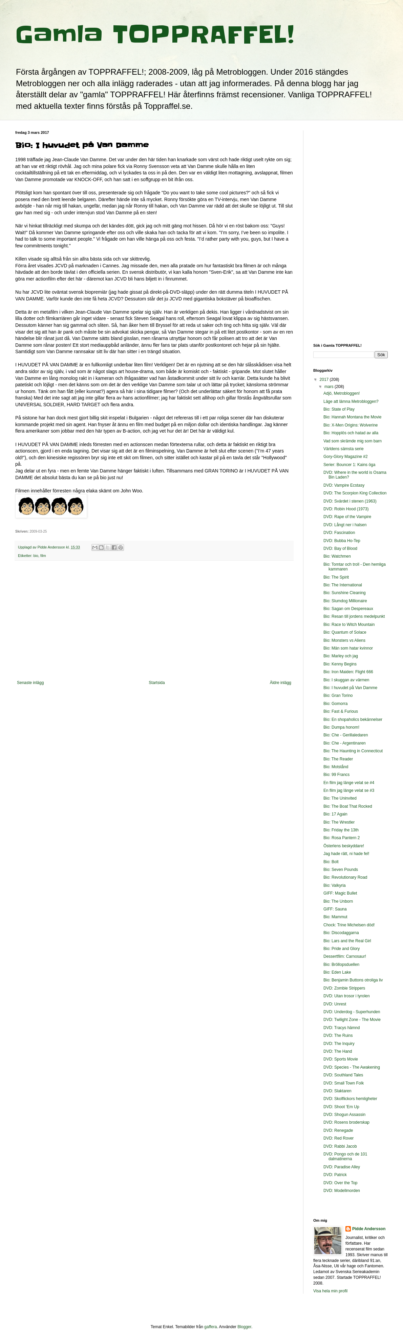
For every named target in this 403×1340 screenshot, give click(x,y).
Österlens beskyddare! (343, 846)
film (43, 556)
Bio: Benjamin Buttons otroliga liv (353, 980)
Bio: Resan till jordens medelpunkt (354, 616)
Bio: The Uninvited (340, 798)
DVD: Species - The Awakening (351, 1067)
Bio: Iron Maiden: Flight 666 (348, 671)
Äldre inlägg (280, 682)
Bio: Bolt (331, 861)
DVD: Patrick (335, 1174)
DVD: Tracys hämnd (341, 1027)
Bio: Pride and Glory (341, 948)
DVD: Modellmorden (341, 1190)
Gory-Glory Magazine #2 (345, 456)
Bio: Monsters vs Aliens (344, 640)
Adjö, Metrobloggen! (341, 393)
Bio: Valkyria (334, 885)
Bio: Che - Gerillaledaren (345, 735)
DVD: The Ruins (338, 1035)
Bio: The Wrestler (339, 822)
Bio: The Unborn (338, 901)
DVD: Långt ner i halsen (344, 524)
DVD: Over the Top (340, 1182)
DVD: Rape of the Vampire (347, 516)
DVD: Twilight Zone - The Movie (352, 1019)
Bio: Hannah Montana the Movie (352, 417)
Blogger (244, 1326)
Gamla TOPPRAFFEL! (154, 34)
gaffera (210, 1326)
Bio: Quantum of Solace (344, 632)
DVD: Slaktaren (337, 1091)
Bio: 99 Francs (336, 774)
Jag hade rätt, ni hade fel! (346, 853)
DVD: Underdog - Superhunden (351, 1011)
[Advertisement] (154, 624)
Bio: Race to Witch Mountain (349, 624)
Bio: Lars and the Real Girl (347, 941)
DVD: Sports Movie (340, 1059)
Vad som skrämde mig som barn (352, 441)
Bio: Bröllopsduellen (341, 964)
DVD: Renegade (338, 1130)
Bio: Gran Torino (338, 695)
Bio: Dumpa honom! (341, 727)
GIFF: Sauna (335, 909)
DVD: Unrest (334, 1004)
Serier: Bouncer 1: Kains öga (349, 464)
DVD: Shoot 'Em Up (341, 1106)
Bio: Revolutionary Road (345, 877)
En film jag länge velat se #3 (348, 790)
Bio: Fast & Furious (340, 711)
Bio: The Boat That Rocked (347, 806)
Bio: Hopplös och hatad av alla (350, 433)
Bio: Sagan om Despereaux (348, 608)
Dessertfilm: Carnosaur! (344, 956)
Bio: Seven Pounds (340, 869)
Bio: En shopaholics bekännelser (352, 719)
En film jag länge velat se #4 (348, 782)
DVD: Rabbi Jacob (340, 1146)
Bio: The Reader (338, 759)
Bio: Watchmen (337, 556)
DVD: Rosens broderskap (346, 1122)
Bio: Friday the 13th (341, 830)
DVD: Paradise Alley (341, 1167)
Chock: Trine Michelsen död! (349, 925)
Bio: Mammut (335, 917)
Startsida (157, 682)
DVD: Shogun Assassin (344, 1114)
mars (329, 386)
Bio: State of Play (339, 409)
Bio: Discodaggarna (341, 932)
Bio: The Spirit (336, 577)
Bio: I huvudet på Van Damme (350, 687)
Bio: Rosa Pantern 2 (341, 837)
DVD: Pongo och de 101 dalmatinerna (345, 1156)
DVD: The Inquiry (339, 1043)
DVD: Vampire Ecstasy (343, 485)
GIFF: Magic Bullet (340, 893)
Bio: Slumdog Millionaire (345, 601)
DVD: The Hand (337, 1051)
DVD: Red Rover (338, 1138)
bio (36, 556)
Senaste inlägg (30, 682)
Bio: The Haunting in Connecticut (353, 751)
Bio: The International (342, 585)
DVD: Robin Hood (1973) (345, 509)
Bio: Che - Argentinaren (344, 743)
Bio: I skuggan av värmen (346, 680)
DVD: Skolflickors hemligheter (350, 1098)
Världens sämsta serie (343, 448)
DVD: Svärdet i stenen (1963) (350, 501)
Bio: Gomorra (335, 703)
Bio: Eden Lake (337, 972)
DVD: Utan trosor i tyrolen (346, 996)
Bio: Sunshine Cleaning (344, 592)
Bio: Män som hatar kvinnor (348, 648)
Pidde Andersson (368, 1228)
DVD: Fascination (339, 532)
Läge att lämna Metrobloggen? (351, 401)
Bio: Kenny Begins (340, 664)
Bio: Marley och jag (340, 656)
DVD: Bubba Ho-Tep (341, 540)
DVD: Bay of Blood (340, 548)
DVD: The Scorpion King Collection (355, 493)
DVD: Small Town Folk (343, 1083)
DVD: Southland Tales (343, 1075)
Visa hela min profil (330, 1291)
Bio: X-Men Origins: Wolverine (350, 425)
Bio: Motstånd (335, 766)
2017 (325, 379)
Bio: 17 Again (335, 814)
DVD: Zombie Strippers (344, 988)
